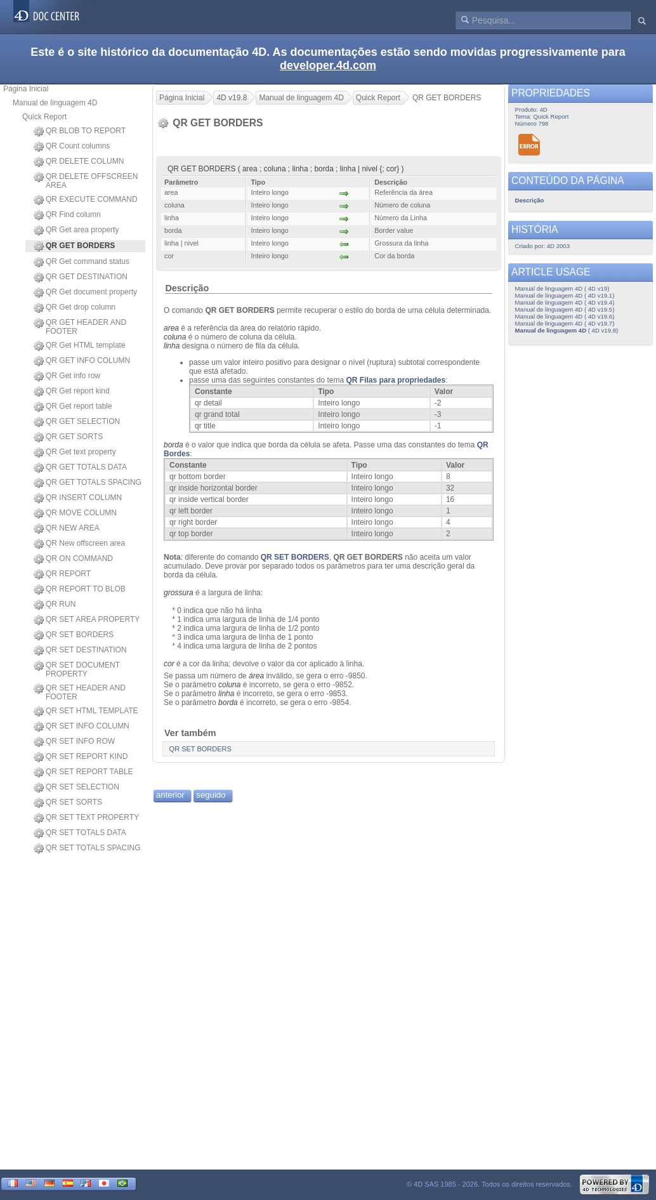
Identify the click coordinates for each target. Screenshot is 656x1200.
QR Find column (67, 215)
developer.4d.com (328, 65)
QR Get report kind (72, 391)
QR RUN (54, 605)
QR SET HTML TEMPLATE (86, 711)
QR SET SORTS (68, 803)
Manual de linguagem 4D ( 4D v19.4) (565, 302)
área (256, 675)
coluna (175, 337)
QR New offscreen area (79, 544)
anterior (170, 795)
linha (172, 345)
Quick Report (44, 116)
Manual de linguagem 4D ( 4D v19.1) (565, 295)
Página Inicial (25, 88)
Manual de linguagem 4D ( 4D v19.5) (565, 309)
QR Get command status (81, 262)
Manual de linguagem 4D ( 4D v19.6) (565, 316)
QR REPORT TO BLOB (80, 589)
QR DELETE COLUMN (79, 162)
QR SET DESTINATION (80, 650)
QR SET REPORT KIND (81, 757)
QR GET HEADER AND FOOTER (80, 327)
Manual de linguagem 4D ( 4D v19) (562, 288)
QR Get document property (85, 292)
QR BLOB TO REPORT (80, 131)
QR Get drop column (74, 308)
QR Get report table (73, 407)
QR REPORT (62, 574)
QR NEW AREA (67, 529)
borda (173, 444)
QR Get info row (67, 376)
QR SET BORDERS (74, 635)
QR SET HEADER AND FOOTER (80, 692)
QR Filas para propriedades (395, 380)
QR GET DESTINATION (81, 277)
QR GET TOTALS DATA (80, 468)
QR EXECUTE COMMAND (86, 200)
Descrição (187, 288)
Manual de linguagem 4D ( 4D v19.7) (565, 323)
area (171, 328)
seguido (210, 795)
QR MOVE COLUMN (75, 513)
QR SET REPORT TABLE (83, 772)
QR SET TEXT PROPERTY (86, 818)
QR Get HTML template (80, 346)
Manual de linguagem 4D (55, 102)
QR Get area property (76, 230)
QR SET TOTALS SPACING (87, 848)
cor (169, 663)
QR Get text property (75, 452)
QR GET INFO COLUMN (82, 361)
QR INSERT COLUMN (78, 498)
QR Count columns (72, 147)
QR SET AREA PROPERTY (87, 620)
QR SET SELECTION (76, 787)
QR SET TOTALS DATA (80, 833)
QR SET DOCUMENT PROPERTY (77, 669)
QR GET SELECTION (77, 422)
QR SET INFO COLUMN (81, 727)
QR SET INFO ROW (74, 742)
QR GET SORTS (68, 437)
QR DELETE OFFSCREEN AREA (86, 181)
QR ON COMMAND (73, 559)
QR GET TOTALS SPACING (87, 483)
